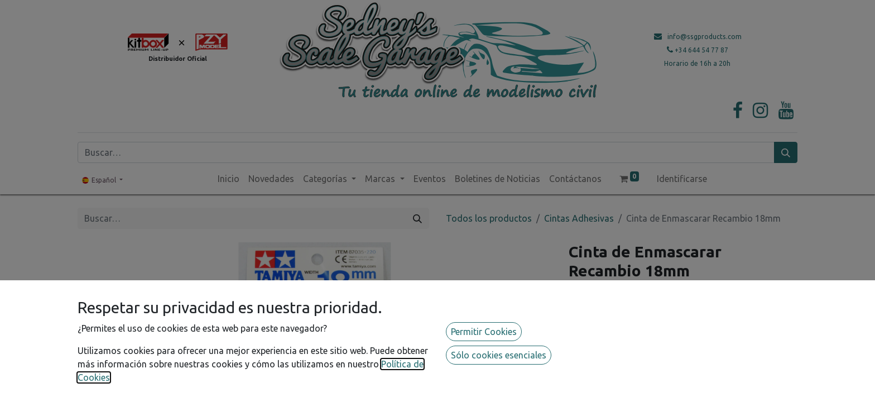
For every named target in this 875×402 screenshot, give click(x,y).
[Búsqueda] (785, 152)
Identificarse (682, 179)
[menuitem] (228, 179)
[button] (629, 357)
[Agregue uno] (625, 331)
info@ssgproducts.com (704, 36)
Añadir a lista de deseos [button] (624, 383)
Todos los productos (489, 218)
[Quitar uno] (579, 331)
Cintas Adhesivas (579, 218)
